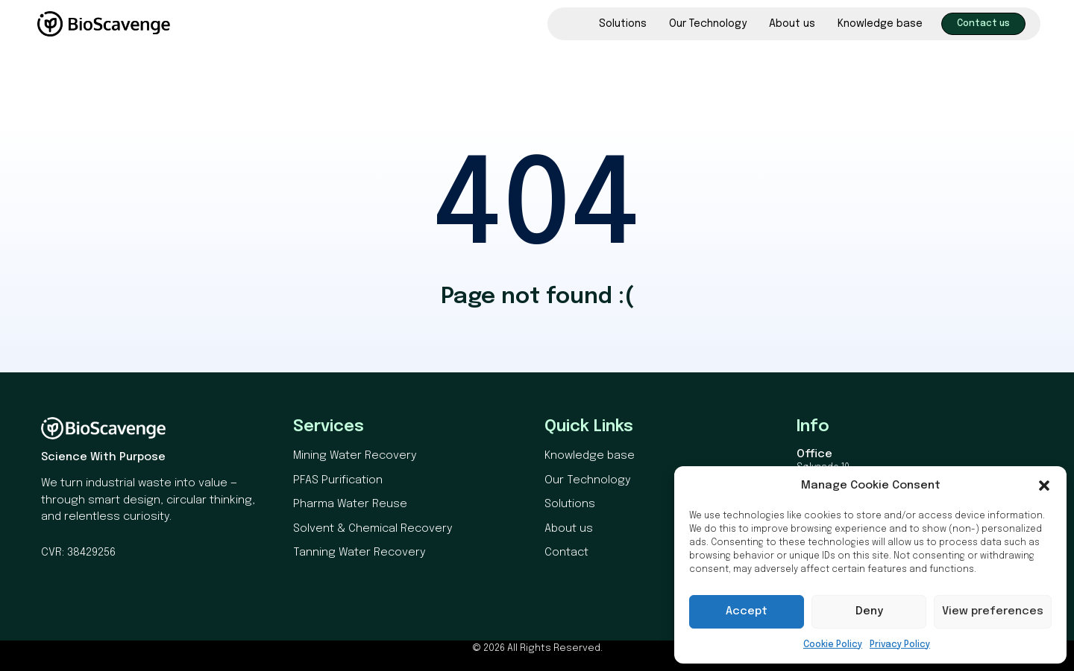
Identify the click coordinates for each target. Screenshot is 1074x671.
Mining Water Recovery (355, 456)
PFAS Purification (338, 480)
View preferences (992, 611)
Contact (566, 553)
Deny (869, 611)
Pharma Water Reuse (350, 504)
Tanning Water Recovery (359, 553)
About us (792, 24)
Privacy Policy (900, 644)
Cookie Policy (832, 644)
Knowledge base (880, 24)
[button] (1044, 485)
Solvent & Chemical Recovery (373, 529)
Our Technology (708, 24)
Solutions (623, 24)
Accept (746, 611)
